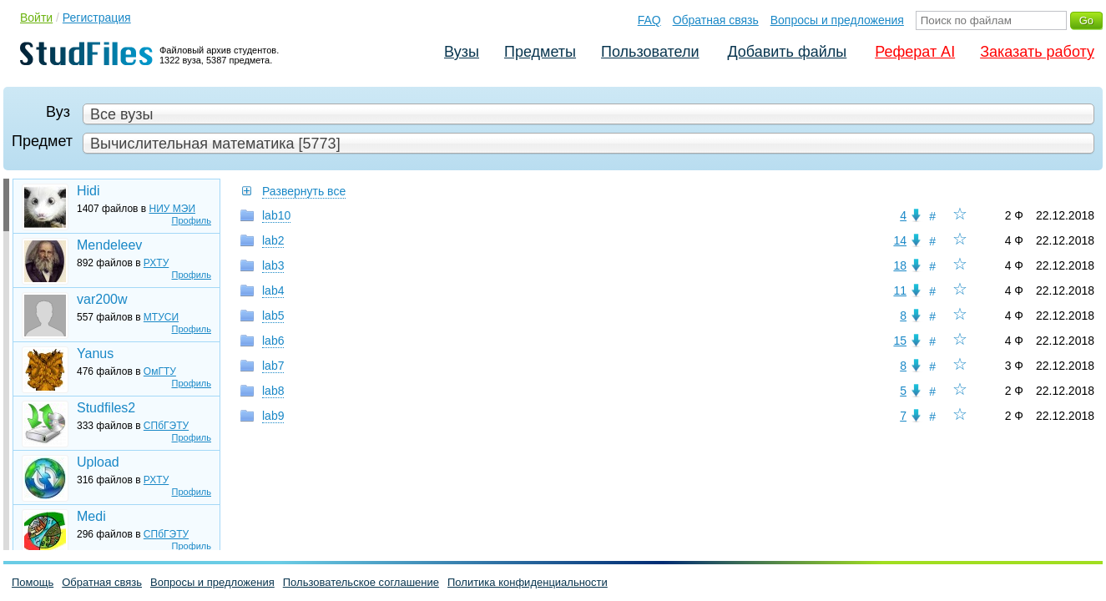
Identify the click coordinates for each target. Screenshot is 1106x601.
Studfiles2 (106, 408)
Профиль (192, 220)
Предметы (540, 51)
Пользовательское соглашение (361, 582)
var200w (102, 299)
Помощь (32, 582)
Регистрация (97, 17)
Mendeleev (109, 245)
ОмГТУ (160, 371)
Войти (36, 17)
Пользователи (650, 51)
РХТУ (156, 263)
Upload (98, 462)
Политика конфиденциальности (527, 582)
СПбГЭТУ (166, 426)
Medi (91, 516)
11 (900, 290)
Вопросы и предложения (837, 20)
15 (900, 340)
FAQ (649, 20)
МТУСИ (161, 317)
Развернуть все (304, 191)
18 (900, 265)
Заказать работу (1037, 51)
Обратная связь (716, 20)
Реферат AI (915, 51)
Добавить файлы (786, 51)
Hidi (88, 191)
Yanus (95, 353)
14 (900, 240)
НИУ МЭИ (172, 209)
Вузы (461, 51)
